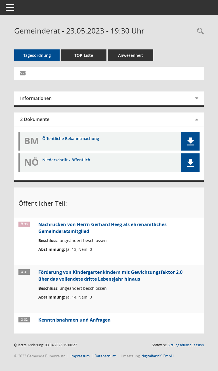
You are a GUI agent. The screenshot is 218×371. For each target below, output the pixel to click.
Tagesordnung (37, 55)
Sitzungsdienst (186, 345)
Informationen (36, 98)
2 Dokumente (34, 119)
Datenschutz (105, 356)
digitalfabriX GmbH (158, 356)
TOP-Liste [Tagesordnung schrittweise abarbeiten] (83, 55)
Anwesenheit (130, 55)
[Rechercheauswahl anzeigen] (199, 31)
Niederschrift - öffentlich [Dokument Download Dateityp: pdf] (66, 160)
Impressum (80, 356)
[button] (190, 141)
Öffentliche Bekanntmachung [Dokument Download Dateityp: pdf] (70, 138)
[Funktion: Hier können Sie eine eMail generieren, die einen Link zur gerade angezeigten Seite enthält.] (23, 73)
